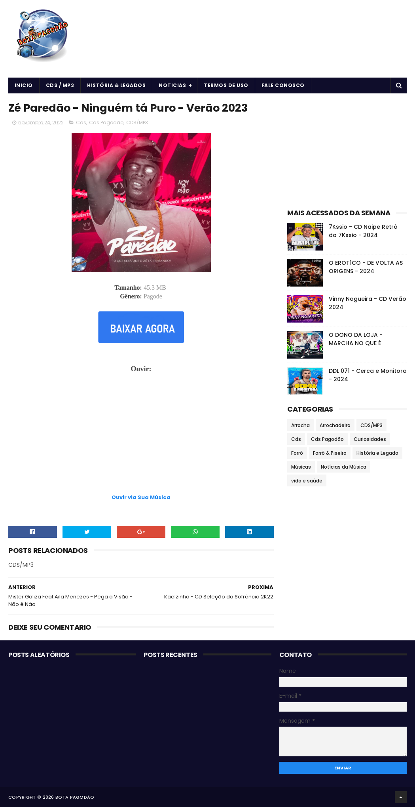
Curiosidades (370, 439)
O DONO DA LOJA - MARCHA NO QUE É (356, 339)
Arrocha (300, 425)
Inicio (24, 85)
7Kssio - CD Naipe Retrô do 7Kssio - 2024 (363, 231)
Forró (297, 453)
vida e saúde (306, 480)
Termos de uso (226, 85)
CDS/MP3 (137, 122)
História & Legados (116, 85)
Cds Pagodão (106, 122)
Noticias (172, 85)
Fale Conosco (283, 85)
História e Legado (377, 453)
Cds (81, 122)
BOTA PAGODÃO (75, 797)
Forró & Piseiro (330, 453)
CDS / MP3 (60, 85)
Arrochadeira (335, 425)
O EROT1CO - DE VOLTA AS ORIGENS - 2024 (366, 267)
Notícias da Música (343, 466)
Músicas (301, 466)
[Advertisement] (141, 473)
